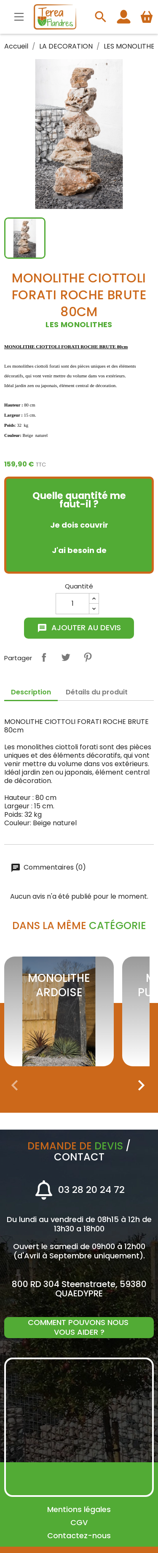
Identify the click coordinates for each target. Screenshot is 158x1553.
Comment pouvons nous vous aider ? (79, 1327)
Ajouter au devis (79, 627)
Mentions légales (79, 1509)
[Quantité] (72, 603)
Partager (43, 657)
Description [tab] (31, 692)
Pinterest (87, 657)
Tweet (65, 657)
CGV (79, 1522)
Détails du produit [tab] (97, 692)
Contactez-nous (79, 1535)
